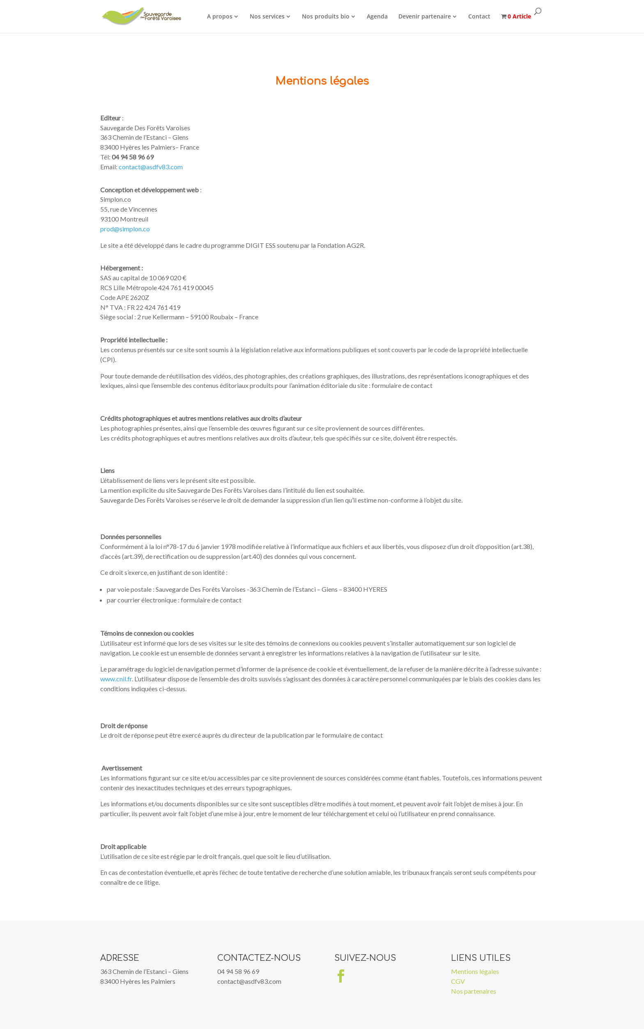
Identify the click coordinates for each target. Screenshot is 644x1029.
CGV (458, 981)
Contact (481, 16)
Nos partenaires (473, 991)
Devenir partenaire (426, 16)
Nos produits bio (328, 16)
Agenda (379, 16)
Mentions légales (475, 971)
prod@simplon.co (125, 229)
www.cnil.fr (116, 679)
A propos (222, 16)
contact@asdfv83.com (151, 167)
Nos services (269, 16)
